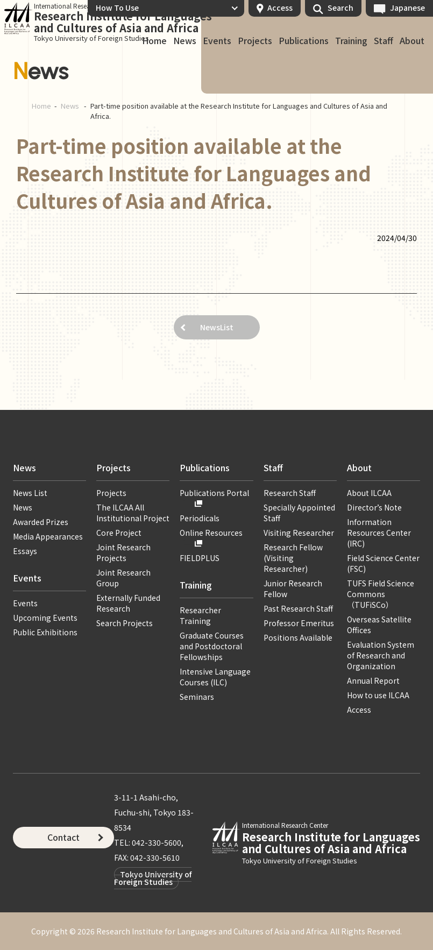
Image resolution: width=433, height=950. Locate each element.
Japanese (407, 7)
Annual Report (373, 680)
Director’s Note (374, 507)
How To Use (117, 7)
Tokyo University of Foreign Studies (152, 878)
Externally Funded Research (128, 603)
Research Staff (290, 492)
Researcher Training (200, 615)
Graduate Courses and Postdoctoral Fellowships (212, 646)
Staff (383, 41)
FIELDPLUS (199, 557)
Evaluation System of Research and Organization (380, 655)
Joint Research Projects (123, 552)
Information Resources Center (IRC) (379, 532)
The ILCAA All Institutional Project (132, 512)
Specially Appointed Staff (299, 512)
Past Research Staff (298, 608)
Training (351, 41)
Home (154, 41)
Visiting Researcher (299, 532)
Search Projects (124, 623)
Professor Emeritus (299, 623)
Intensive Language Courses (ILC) (215, 676)
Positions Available (298, 637)
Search (340, 7)
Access (280, 7)
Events (217, 41)
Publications (304, 41)
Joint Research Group (123, 578)
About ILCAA (369, 492)
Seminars (197, 696)
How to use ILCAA (378, 695)
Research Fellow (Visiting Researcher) (293, 558)
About (412, 41)
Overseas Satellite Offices (379, 624)
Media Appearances (48, 536)
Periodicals (199, 518)
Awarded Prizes (40, 521)
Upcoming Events (45, 617)
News (184, 41)
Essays (25, 550)
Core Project (118, 532)
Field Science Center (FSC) (383, 563)
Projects (255, 41)
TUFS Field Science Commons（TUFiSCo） (380, 594)
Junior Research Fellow (293, 588)
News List (30, 492)
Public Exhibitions (45, 632)
